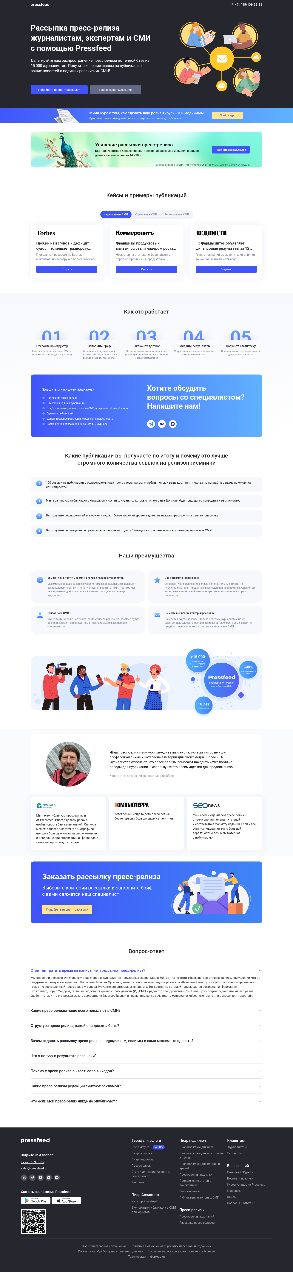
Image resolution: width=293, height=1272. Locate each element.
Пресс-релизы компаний (196, 1216)
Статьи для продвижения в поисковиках (151, 1174)
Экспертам (235, 1153)
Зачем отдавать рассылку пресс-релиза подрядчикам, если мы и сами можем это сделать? (112, 1040)
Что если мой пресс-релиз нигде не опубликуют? (74, 1101)
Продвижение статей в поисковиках (195, 1183)
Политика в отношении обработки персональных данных (170, 1246)
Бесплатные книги (240, 1178)
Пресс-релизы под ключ (196, 1174)
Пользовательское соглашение (104, 1246)
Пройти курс (227, 115)
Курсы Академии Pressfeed (246, 1184)
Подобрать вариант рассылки (59, 90)
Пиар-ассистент (143, 1153)
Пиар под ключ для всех (196, 1147)
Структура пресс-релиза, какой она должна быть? (75, 1025)
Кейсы (231, 1197)
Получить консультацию (231, 149)
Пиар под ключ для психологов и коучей (201, 1156)
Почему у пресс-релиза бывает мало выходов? (72, 1071)
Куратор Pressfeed (144, 1201)
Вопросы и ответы (240, 1203)
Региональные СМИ (176, 214)
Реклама (138, 1182)
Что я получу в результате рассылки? (64, 1056)
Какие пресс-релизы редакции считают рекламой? (76, 1086)
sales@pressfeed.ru (34, 1168)
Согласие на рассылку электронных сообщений (181, 1251)
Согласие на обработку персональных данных (110, 1251)
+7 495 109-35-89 (32, 1162)
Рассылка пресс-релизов (197, 1222)
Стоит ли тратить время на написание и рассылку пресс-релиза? (88, 970)
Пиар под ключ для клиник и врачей (199, 1166)
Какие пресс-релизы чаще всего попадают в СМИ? (76, 1010)
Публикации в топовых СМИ (199, 1197)
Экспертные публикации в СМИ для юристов (154, 1210)
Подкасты (234, 1191)
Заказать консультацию (116, 90)
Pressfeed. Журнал (240, 1172)
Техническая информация (146, 1256)
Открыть (66, 269)
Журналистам (237, 1147)
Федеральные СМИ (116, 214)
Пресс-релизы (142, 1165)
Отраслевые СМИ (146, 214)
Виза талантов (189, 1191)
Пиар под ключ (142, 1159)
